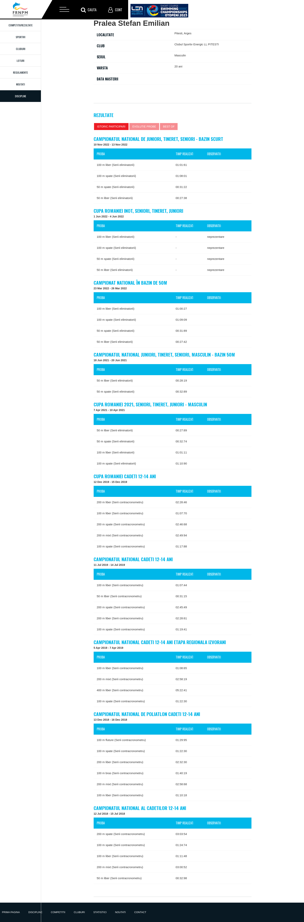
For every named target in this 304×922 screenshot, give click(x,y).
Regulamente (20, 72)
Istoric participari (111, 126)
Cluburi (20, 49)
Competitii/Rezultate (21, 25)
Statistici (100, 912)
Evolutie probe (144, 126)
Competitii (58, 912)
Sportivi (20, 37)
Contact (140, 912)
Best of (169, 126)
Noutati (20, 84)
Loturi (20, 61)
